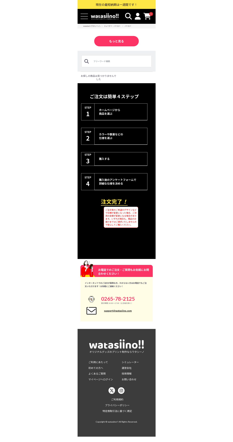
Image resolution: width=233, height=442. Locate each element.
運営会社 (127, 371)
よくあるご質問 (97, 377)
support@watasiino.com (118, 312)
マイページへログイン (101, 383)
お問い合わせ (130, 383)
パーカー (128, 26)
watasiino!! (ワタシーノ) (91, 26)
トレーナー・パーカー (112, 26)
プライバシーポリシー (117, 410)
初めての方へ (96, 371)
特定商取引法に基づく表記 (117, 416)
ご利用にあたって (99, 365)
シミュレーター (131, 365)
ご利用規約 (117, 404)
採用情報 (127, 377)
